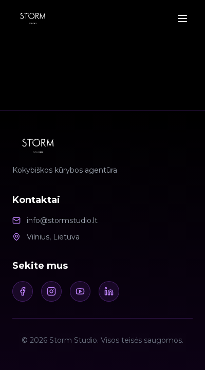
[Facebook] (22, 291)
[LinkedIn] (109, 291)
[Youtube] (80, 291)
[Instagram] (51, 291)
